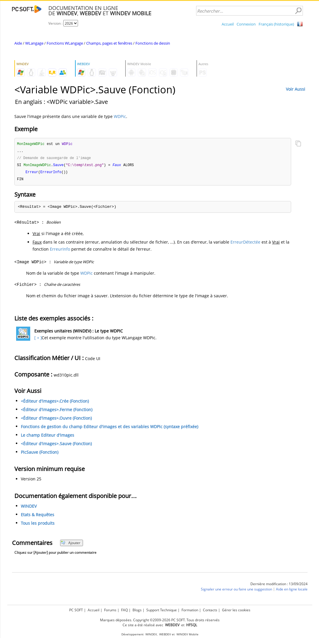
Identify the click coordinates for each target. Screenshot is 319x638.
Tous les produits (38, 525)
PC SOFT (76, 609)
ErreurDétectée (245, 244)
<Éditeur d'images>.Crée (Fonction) (55, 403)
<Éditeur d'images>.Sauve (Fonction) (56, 445)
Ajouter (70, 544)
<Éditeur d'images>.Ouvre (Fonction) (56, 420)
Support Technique (161, 609)
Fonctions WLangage (65, 43)
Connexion (246, 24)
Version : (55, 23)
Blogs (137, 609)
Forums (110, 609)
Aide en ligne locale (292, 590)
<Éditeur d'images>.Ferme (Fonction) (56, 411)
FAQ (124, 609)
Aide (18, 43)
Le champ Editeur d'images (47, 437)
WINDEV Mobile (187, 634)
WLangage (34, 43)
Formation (189, 609)
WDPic (120, 116)
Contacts (210, 609)
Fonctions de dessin (152, 43)
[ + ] (37, 339)
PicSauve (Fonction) (39, 454)
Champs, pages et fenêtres (109, 43)
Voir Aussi (295, 89)
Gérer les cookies (236, 609)
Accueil (228, 24)
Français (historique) (276, 24)
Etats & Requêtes (37, 516)
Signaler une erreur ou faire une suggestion (236, 590)
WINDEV (29, 508)
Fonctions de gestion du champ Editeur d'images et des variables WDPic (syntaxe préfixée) (109, 428)
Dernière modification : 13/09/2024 (279, 585)
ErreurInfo (60, 251)
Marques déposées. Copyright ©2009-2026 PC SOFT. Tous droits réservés (160, 619)
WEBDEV (165, 634)
